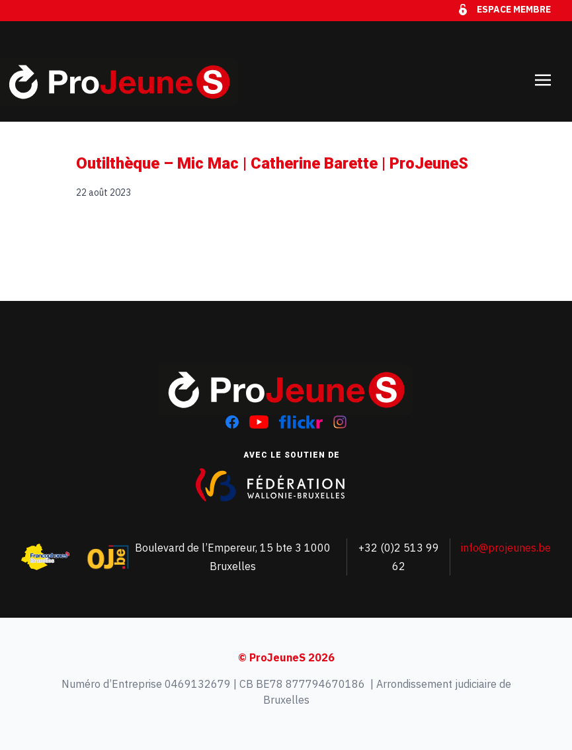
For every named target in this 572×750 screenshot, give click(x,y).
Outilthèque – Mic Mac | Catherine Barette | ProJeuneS (272, 163)
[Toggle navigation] (543, 71)
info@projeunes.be (506, 547)
